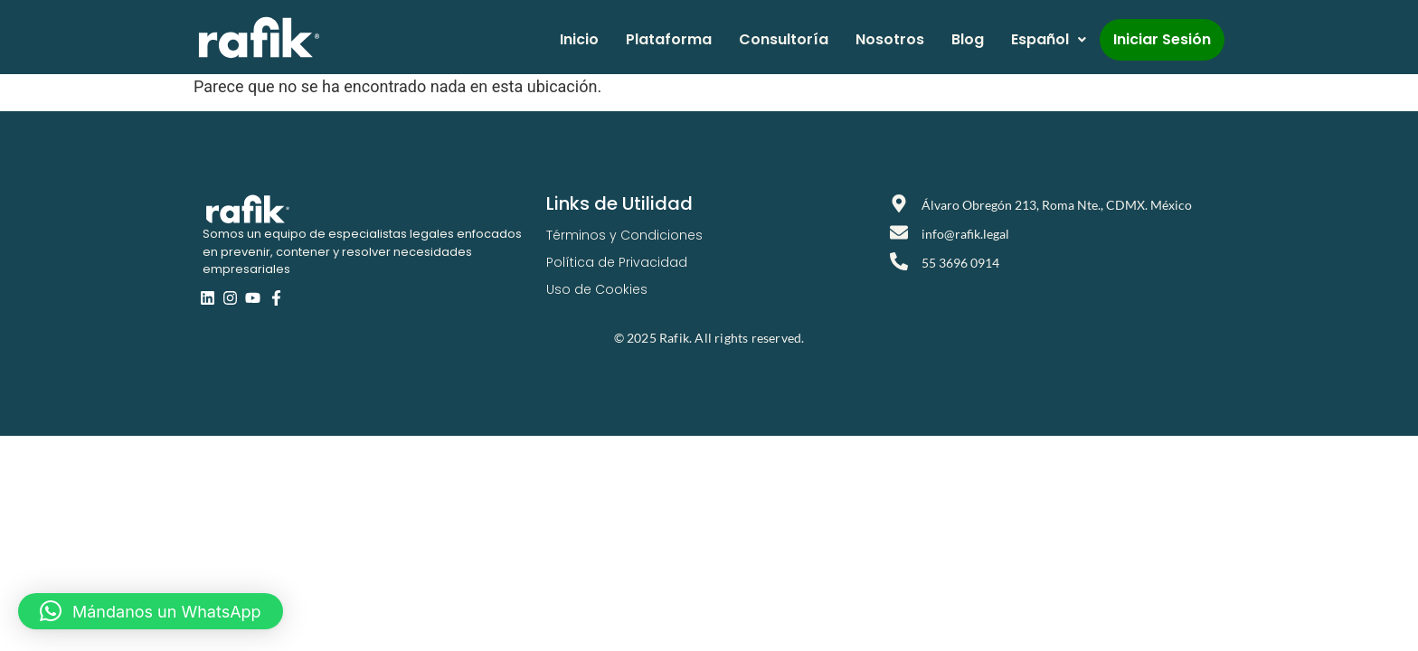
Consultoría (783, 39)
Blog (967, 39)
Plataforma (669, 39)
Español (1048, 39)
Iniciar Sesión (1162, 39)
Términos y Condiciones (624, 235)
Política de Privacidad (616, 262)
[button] (150, 611)
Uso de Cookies (597, 289)
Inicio (579, 39)
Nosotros (890, 39)
